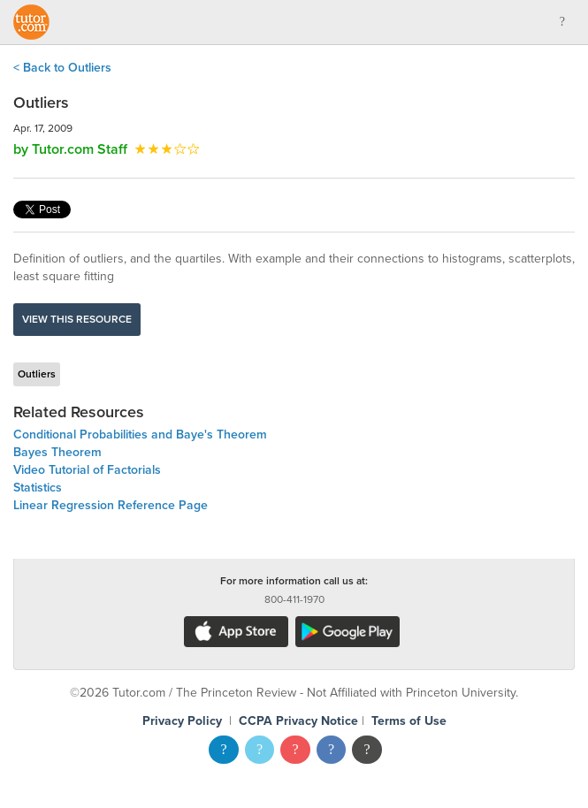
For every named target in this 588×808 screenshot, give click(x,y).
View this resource (77, 319)
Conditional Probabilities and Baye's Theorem (140, 434)
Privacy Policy (182, 720)
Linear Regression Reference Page (110, 505)
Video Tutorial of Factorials (87, 469)
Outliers (37, 374)
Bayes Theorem (57, 452)
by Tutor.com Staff (70, 149)
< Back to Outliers (62, 67)
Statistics (37, 487)
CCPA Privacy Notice (298, 720)
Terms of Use (409, 720)
